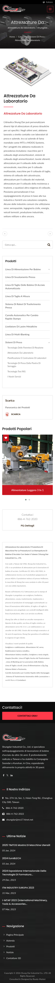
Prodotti (10, 946)
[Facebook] (3, 775)
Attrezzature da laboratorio (27, 40)
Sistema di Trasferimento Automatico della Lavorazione (27, 676)
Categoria (22, 36)
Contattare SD (13, 958)
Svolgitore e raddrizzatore (15, 647)
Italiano (49, 2)
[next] (50, 233)
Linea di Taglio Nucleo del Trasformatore (34, 658)
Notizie (10, 952)
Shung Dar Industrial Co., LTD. (34, 973)
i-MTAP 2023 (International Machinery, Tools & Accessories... (24, 902)
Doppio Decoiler (11, 658)
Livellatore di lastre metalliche (21, 326)
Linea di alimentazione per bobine (23, 269)
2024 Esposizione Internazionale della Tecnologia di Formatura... (24, 872)
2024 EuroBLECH (11, 858)
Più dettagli (27, 525)
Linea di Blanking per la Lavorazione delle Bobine (25, 662)
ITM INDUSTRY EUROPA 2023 (18, 887)
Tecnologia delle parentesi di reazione (25, 347)
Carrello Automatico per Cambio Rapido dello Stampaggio (27, 673)
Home (12, 36)
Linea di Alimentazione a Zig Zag (35, 665)
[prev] (4, 233)
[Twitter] (7, 775)
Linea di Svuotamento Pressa (20, 277)
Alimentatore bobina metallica (16, 654)
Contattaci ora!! (27, 715)
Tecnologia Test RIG (16, 371)
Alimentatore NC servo (34, 647)
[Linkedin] (12, 775)
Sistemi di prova (37, 36)
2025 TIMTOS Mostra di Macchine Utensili (26, 845)
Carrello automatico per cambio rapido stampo (21, 317)
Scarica (12, 414)
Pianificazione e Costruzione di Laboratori (26, 358)
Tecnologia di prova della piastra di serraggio (23, 364)
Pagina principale (15, 934)
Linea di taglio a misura (17, 296)
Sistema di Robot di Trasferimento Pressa (23, 306)
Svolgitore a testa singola (38, 654)
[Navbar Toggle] (50, 9)
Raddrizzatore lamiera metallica (17, 651)
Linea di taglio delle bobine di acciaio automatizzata (25, 286)
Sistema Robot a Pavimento (15, 669)
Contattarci (21, 680)
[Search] (23, 245)
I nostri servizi (14, 376)
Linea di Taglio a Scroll (13, 665)
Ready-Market (39, 979)
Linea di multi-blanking (17, 334)
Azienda (10, 940)
